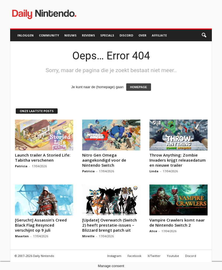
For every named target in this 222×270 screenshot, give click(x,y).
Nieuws (70, 35)
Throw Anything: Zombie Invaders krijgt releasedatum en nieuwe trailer (177, 160)
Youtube (173, 256)
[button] (204, 35)
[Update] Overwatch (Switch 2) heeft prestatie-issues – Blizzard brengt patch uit (109, 225)
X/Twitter (154, 256)
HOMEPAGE (138, 87)
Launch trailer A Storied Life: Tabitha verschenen (42, 157)
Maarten (22, 236)
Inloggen (25, 35)
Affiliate (159, 35)
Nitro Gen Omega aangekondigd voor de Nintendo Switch (104, 160)
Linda (153, 171)
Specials (107, 35)
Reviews (88, 35)
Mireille (88, 236)
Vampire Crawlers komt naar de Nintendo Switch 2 (177, 222)
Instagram (114, 256)
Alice (153, 231)
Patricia (21, 166)
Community (49, 35)
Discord (126, 35)
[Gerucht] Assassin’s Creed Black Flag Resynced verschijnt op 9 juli (41, 225)
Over (142, 35)
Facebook (134, 256)
